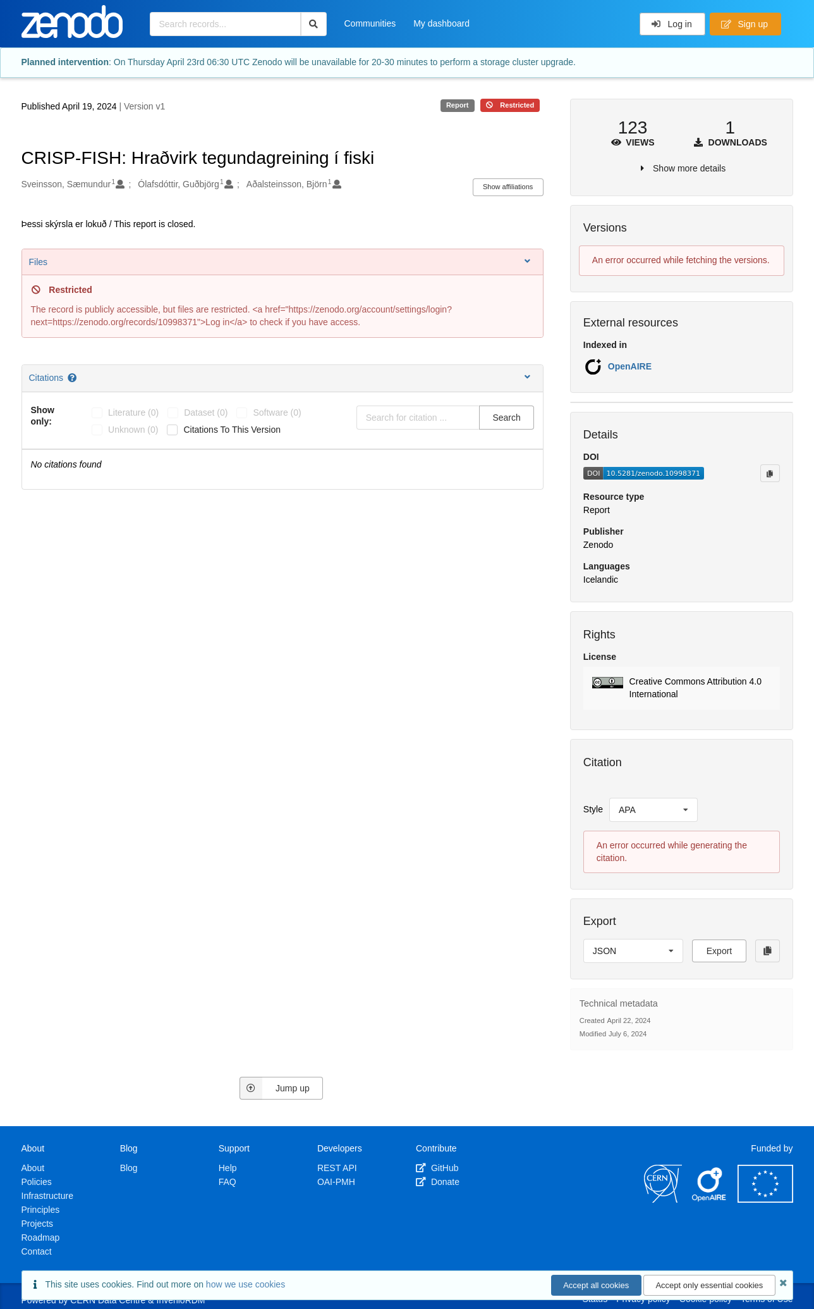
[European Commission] (765, 1199)
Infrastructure (47, 1196)
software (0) (277, 412)
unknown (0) (133, 430)
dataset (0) (206, 412)
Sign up (744, 24)
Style (593, 809)
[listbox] (653, 810)
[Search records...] (225, 24)
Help (228, 1168)
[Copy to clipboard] (769, 473)
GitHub (437, 1168)
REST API (337, 1168)
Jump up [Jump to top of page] (275, 1088)
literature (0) (133, 412)
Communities (370, 23)
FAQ (227, 1182)
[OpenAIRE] (710, 1199)
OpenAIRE (630, 366)
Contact (36, 1251)
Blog (129, 1168)
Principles (40, 1210)
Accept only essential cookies (709, 1285)
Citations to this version (232, 430)
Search (506, 418)
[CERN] (663, 1199)
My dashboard (441, 23)
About (33, 1168)
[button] (681, 688)
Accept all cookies (596, 1285)
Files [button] (281, 261)
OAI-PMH (336, 1182)
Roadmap (40, 1237)
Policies (36, 1182)
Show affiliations (508, 186)
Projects (37, 1224)
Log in (671, 24)
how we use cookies (245, 1284)
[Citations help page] (73, 378)
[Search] (314, 24)
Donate (437, 1182)
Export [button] (719, 951)
